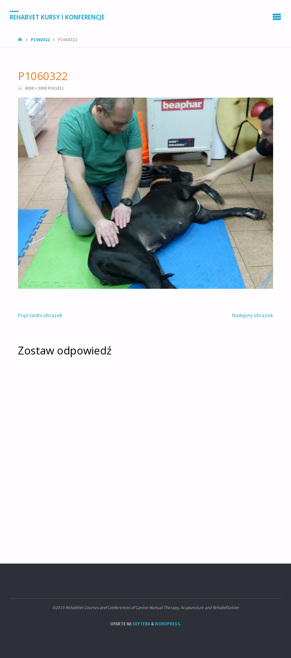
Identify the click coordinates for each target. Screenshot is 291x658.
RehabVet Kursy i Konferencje (57, 17)
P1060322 (40, 39)
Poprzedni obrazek (40, 315)
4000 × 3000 (36, 88)
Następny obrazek (252, 315)
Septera (140, 624)
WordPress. (168, 624)
